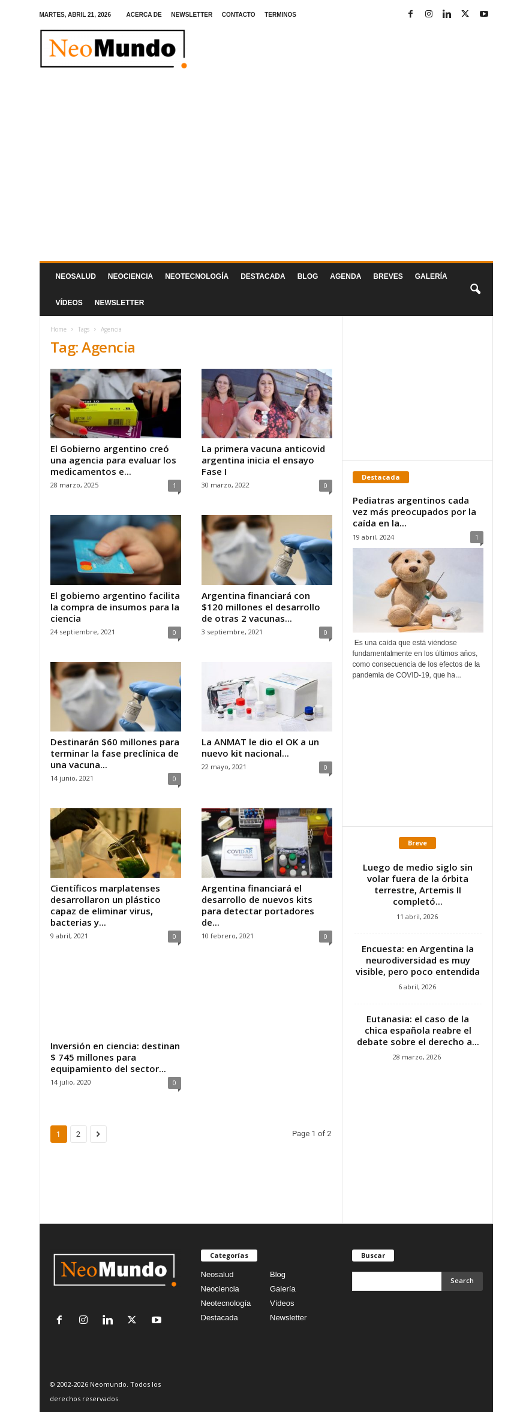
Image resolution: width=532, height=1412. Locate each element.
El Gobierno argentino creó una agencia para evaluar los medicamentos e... (113, 459)
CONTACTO (239, 14)
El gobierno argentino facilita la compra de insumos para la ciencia (115, 606)
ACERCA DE (144, 14)
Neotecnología (226, 1303)
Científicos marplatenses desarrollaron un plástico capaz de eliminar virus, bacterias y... (105, 905)
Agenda (345, 276)
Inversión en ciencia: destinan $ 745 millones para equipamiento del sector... (115, 1057)
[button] (475, 289)
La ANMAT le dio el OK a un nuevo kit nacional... (260, 747)
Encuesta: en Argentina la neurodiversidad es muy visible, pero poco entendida (418, 960)
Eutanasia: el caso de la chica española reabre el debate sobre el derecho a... (418, 1030)
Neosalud (76, 276)
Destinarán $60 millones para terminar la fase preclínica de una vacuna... (114, 753)
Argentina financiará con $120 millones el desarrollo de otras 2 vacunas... (261, 606)
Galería (431, 276)
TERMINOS (280, 14)
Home (58, 329)
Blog (307, 276)
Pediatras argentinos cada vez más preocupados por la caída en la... (414, 511)
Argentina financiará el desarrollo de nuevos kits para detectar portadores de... (258, 905)
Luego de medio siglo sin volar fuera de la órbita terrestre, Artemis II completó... (418, 884)
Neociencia (130, 276)
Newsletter (288, 1317)
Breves (387, 276)
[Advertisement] (266, 171)
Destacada (263, 276)
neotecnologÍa (197, 276)
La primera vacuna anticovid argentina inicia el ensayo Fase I (263, 459)
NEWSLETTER (191, 14)
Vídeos (69, 303)
